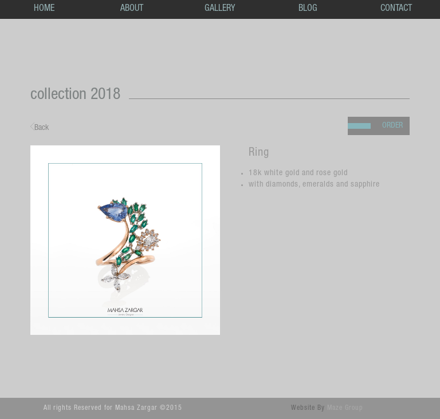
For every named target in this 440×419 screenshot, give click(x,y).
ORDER (392, 126)
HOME (44, 9)
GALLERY (220, 9)
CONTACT (396, 9)
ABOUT (131, 9)
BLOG (307, 9)
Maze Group (345, 408)
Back (39, 127)
